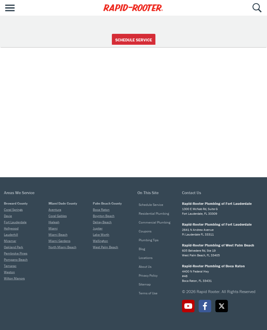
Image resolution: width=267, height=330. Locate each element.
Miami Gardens (59, 241)
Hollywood (11, 228)
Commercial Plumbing (154, 222)
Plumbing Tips (149, 240)
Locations (146, 258)
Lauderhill (11, 234)
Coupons (145, 231)
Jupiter (97, 228)
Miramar (10, 241)
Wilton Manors (14, 278)
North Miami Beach (62, 247)
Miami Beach (58, 234)
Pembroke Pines (15, 253)
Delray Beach (102, 222)
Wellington (100, 241)
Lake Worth (101, 234)
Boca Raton (101, 209)
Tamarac (10, 266)
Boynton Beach (103, 216)
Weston (9, 272)
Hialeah (53, 222)
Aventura (54, 209)
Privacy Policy (148, 275)
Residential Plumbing (154, 213)
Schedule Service (133, 39)
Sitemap (145, 284)
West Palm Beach (105, 247)
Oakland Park (13, 247)
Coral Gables (57, 216)
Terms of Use (148, 293)
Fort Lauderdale (15, 222)
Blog (142, 249)
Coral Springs (13, 209)
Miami (53, 228)
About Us (145, 266)
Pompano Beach (16, 259)
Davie (8, 216)
